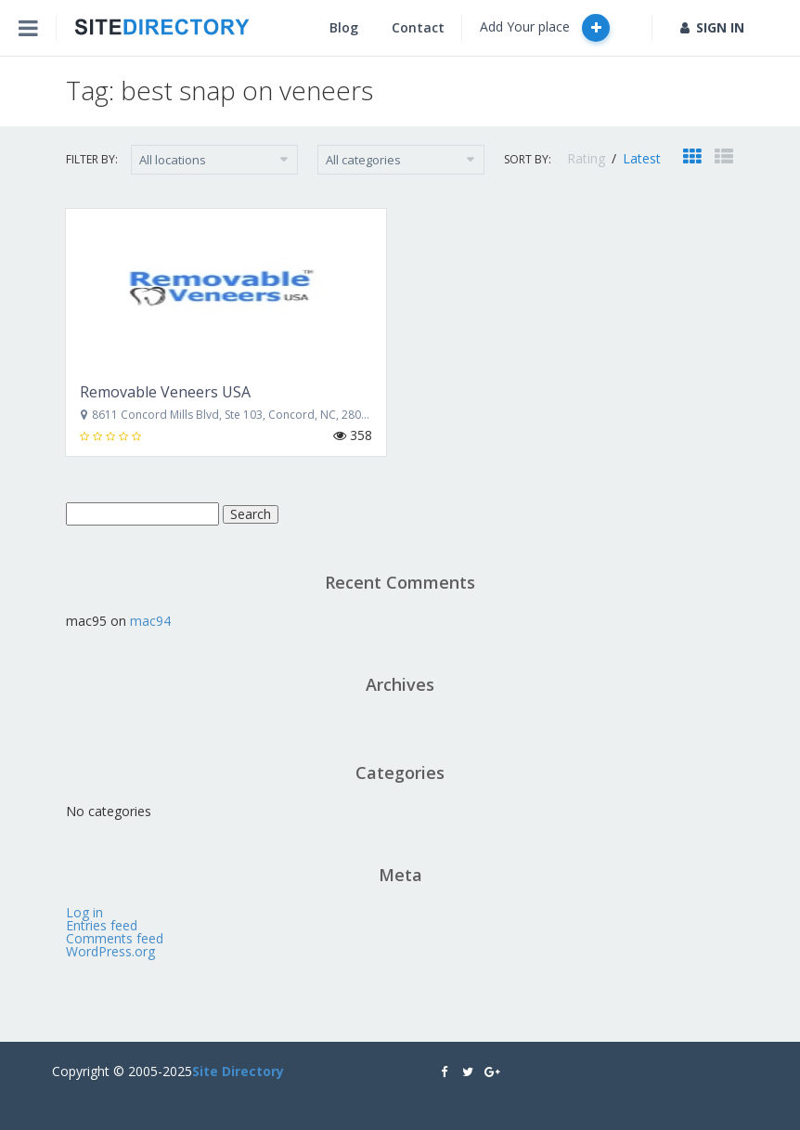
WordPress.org (110, 951)
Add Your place (545, 28)
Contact (418, 27)
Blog (343, 27)
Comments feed (114, 938)
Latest (642, 158)
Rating (588, 158)
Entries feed (101, 925)
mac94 (150, 621)
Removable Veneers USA (165, 392)
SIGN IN (712, 27)
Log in (84, 912)
